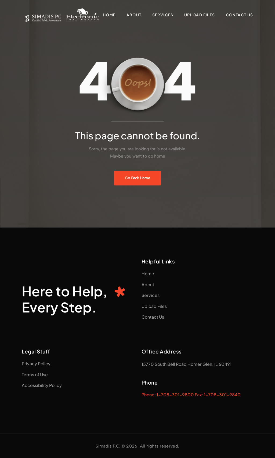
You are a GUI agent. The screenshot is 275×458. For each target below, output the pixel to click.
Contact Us (239, 14)
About (134, 14)
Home (109, 14)
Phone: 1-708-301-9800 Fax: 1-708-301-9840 (191, 394)
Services (162, 14)
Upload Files (199, 14)
